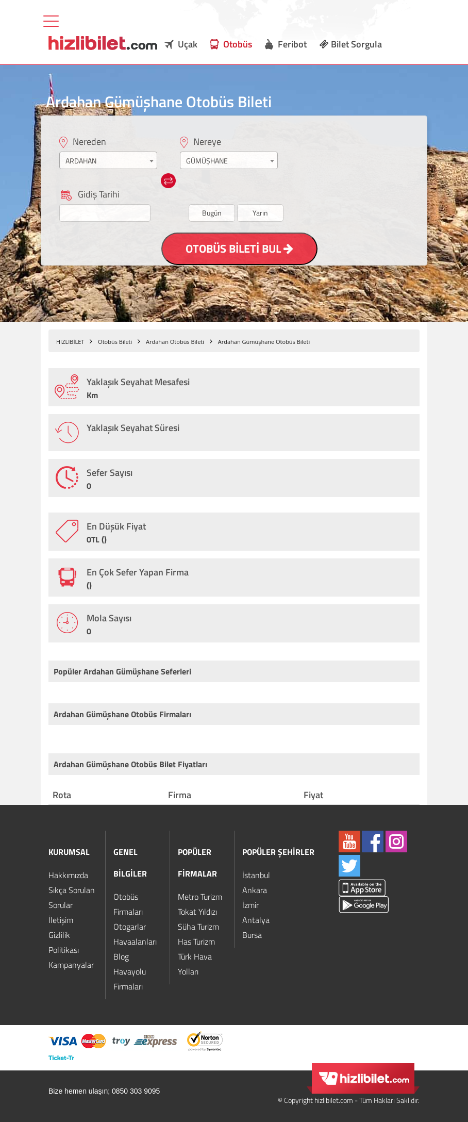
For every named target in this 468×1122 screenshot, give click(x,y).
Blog (121, 956)
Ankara (254, 890)
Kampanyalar (71, 965)
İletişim (60, 920)
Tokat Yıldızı (197, 911)
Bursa (252, 935)
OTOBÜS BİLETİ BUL (239, 248)
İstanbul (256, 875)
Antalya (256, 920)
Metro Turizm (200, 896)
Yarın (260, 212)
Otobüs (237, 44)
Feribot (292, 44)
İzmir (250, 905)
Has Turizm (196, 941)
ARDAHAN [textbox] (80, 160)
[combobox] (108, 160)
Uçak (187, 44)
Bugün (212, 212)
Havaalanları (135, 941)
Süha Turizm (198, 926)
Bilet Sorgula (351, 44)
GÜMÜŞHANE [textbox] (207, 160)
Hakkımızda (68, 875)
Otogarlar (129, 926)
